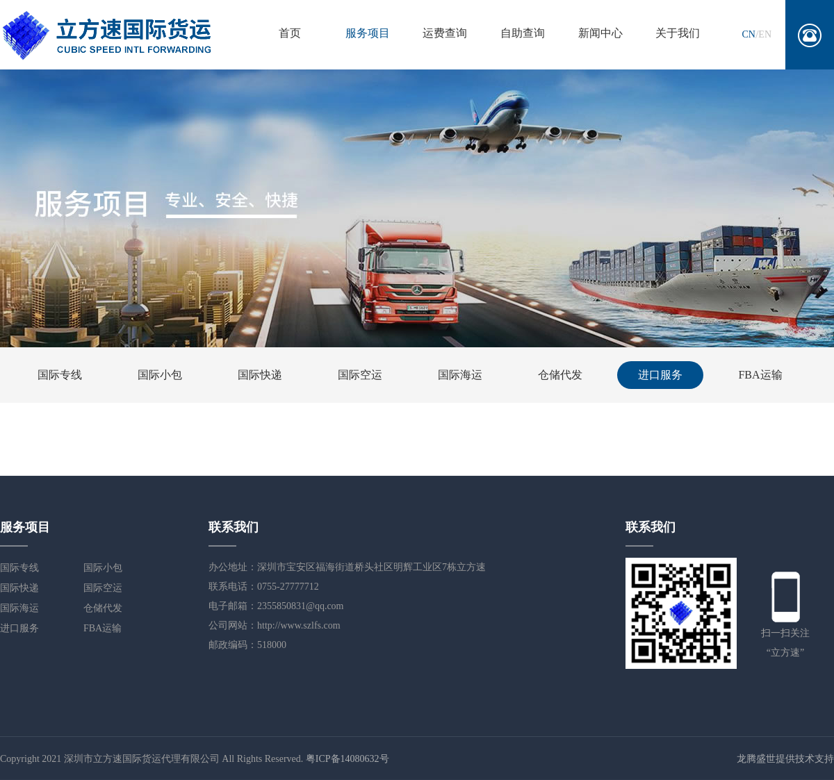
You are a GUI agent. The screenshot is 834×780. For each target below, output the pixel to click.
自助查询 (522, 33)
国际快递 (260, 375)
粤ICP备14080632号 (347, 759)
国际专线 (60, 375)
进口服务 (660, 375)
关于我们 (677, 33)
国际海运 (460, 375)
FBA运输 (760, 375)
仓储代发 (560, 375)
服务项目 (367, 33)
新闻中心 (600, 33)
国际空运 (360, 375)
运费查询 (445, 33)
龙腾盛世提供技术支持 (785, 759)
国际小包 (160, 375)
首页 (290, 33)
